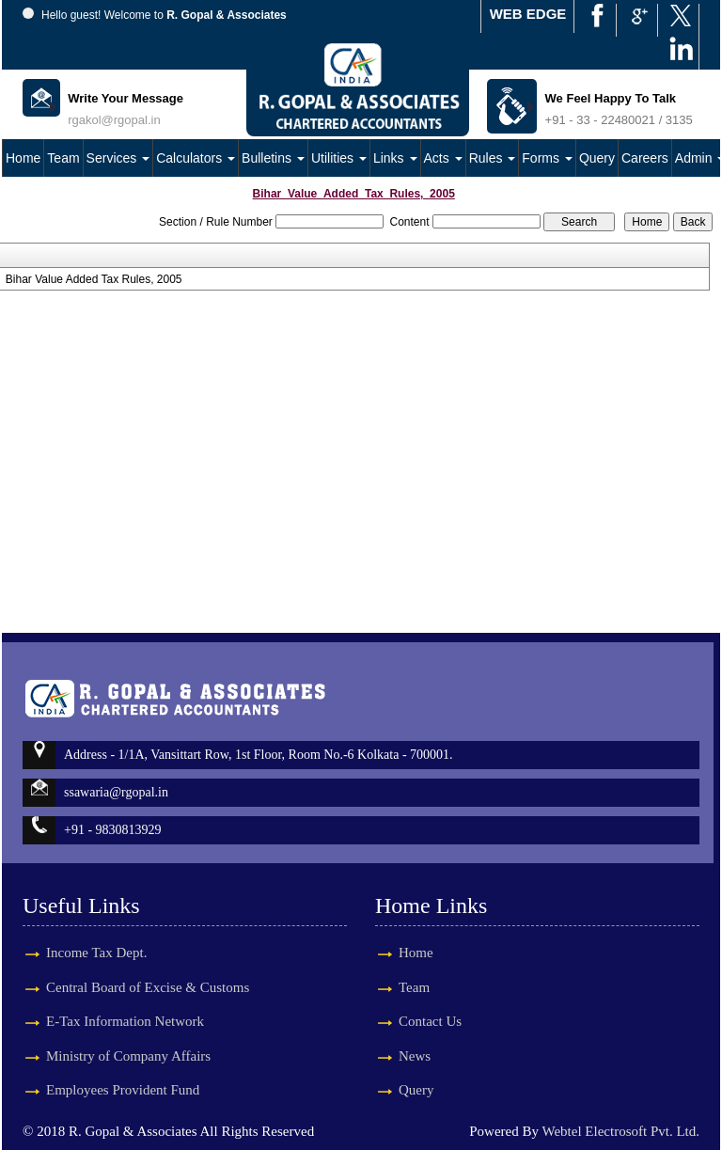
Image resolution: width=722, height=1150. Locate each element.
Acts (443, 157)
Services (118, 157)
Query (597, 157)
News (393, 1055)
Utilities (339, 157)
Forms (547, 157)
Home (23, 157)
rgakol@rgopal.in (114, 120)
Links (395, 157)
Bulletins (273, 157)
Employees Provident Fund (122, 1068)
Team (63, 157)
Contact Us (408, 1021)
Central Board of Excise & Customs (147, 964)
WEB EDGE (528, 14)
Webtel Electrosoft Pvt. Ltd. (620, 1131)
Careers (644, 157)
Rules (492, 157)
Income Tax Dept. (96, 930)
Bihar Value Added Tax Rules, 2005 (94, 279)
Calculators (195, 157)
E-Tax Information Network (125, 999)
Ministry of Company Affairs (128, 1033)
